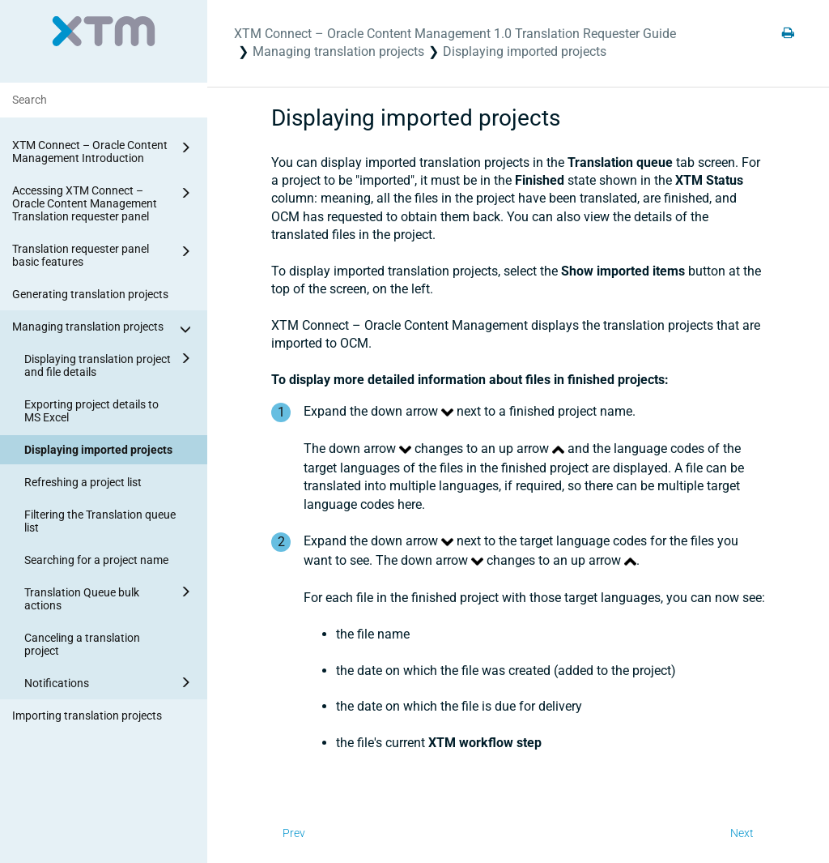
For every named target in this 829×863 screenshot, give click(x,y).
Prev (294, 833)
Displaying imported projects (98, 449)
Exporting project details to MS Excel (91, 411)
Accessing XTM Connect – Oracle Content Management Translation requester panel (104, 202)
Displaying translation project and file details (110, 363)
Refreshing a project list (83, 482)
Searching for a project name (96, 559)
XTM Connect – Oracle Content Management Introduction (104, 150)
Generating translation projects (90, 294)
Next (742, 833)
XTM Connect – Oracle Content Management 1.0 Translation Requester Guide (455, 33)
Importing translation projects (87, 715)
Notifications (110, 682)
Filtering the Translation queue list (100, 521)
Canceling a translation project (82, 644)
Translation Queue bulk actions (110, 596)
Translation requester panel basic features (104, 254)
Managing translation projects (104, 329)
